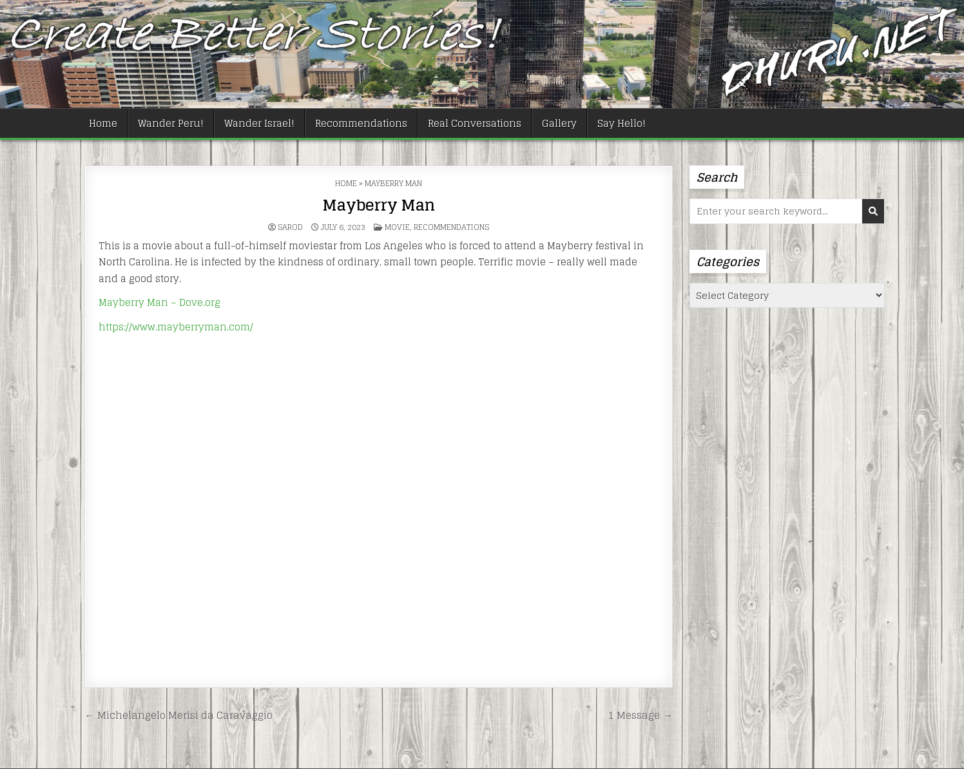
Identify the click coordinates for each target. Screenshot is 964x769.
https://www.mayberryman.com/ (176, 327)
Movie (397, 227)
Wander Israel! (259, 123)
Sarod (290, 227)
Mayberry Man (378, 205)
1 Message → (640, 715)
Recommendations (361, 123)
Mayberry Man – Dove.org (159, 302)
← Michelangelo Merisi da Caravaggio (178, 715)
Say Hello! (621, 123)
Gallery (559, 123)
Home (103, 123)
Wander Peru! (171, 123)
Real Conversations (474, 123)
